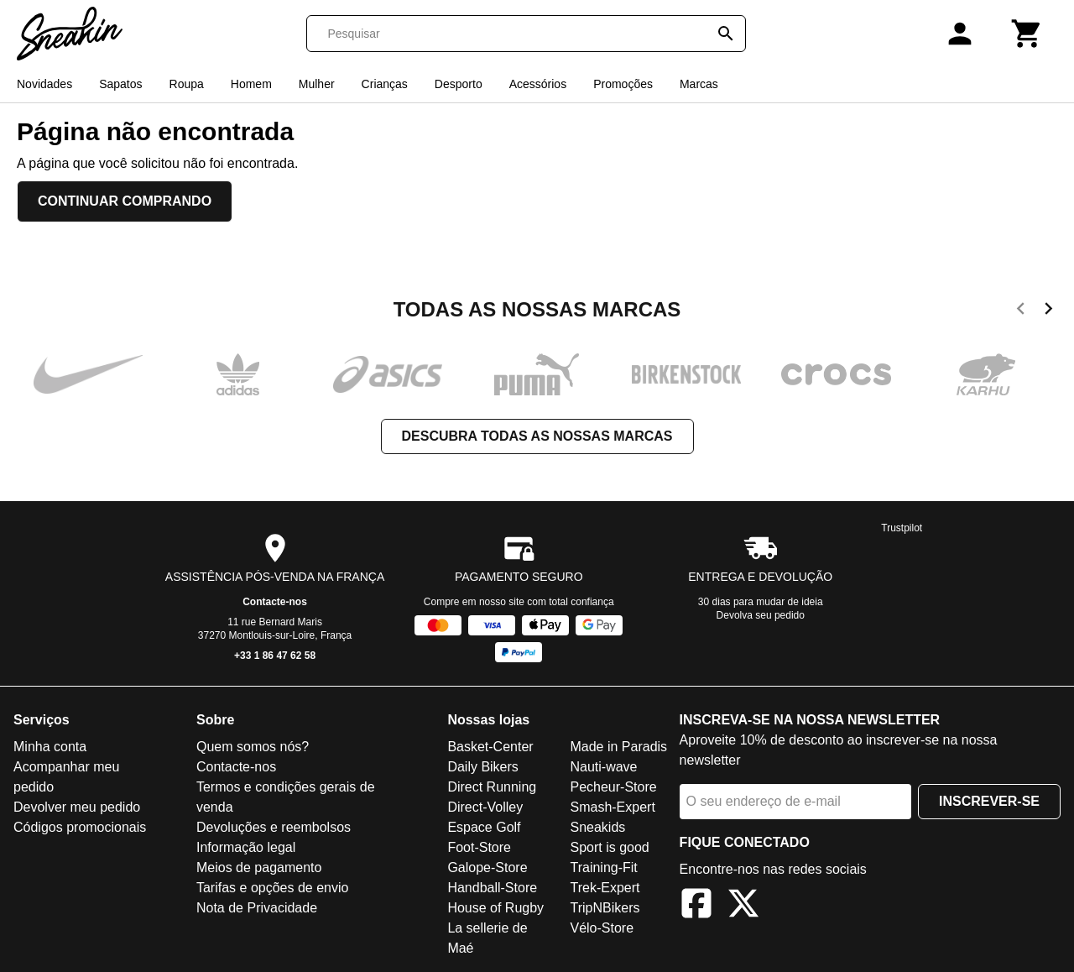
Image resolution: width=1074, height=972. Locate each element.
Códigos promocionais (79, 827)
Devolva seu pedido (761, 615)
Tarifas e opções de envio (272, 888)
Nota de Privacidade (256, 908)
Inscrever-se (989, 801)
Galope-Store (487, 867)
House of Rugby (495, 908)
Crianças (385, 84)
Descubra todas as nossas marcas (537, 436)
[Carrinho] (1027, 33)
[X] (743, 906)
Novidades (44, 84)
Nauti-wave (603, 767)
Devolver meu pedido (76, 807)
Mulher (317, 84)
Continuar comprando (124, 201)
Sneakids (597, 827)
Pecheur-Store (613, 787)
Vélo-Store (601, 928)
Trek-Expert (604, 888)
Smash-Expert (612, 807)
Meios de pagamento (258, 867)
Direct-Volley (485, 807)
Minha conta (49, 746)
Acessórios (537, 84)
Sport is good (609, 847)
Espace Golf (483, 827)
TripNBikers (604, 908)
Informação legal (245, 847)
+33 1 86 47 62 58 (274, 655)
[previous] (1021, 311)
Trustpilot (901, 528)
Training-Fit (603, 867)
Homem (251, 84)
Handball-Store (492, 888)
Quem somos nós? (252, 746)
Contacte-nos (274, 602)
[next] (1048, 311)
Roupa (186, 84)
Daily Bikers (482, 767)
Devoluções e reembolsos (273, 827)
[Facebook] (696, 906)
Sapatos (120, 84)
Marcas (699, 84)
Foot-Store (479, 847)
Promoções (623, 84)
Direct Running (491, 787)
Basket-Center (490, 746)
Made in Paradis (618, 746)
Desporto (458, 84)
